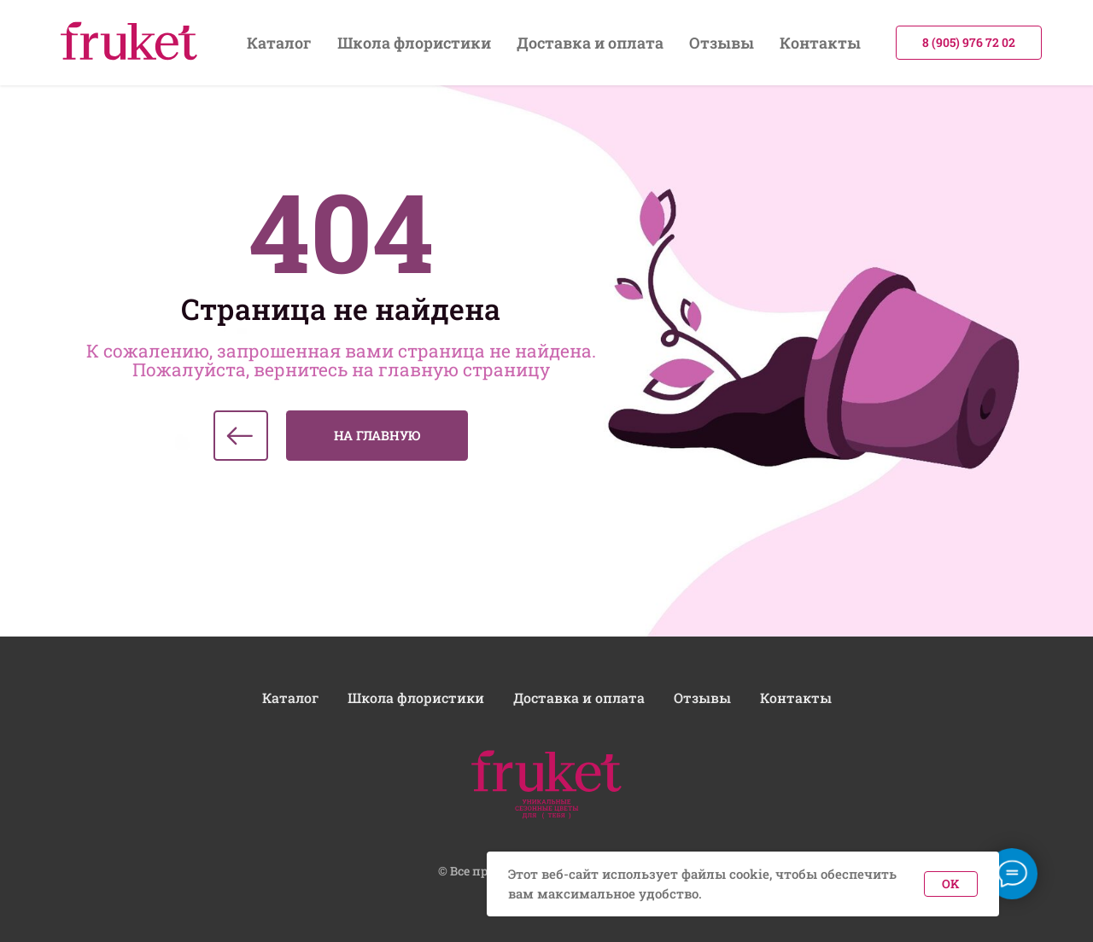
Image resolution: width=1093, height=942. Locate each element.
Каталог (279, 42)
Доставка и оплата (590, 42)
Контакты (820, 42)
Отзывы (721, 42)
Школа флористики (414, 42)
